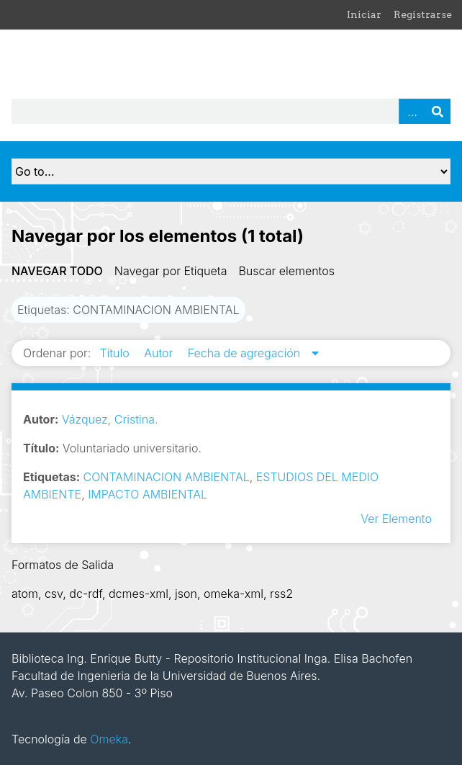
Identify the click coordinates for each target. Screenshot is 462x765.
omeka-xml (233, 593)
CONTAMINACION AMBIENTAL (166, 477)
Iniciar (364, 14)
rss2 (281, 593)
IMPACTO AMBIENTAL (147, 494)
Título (115, 353)
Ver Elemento (396, 518)
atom (25, 593)
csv (54, 593)
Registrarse (423, 14)
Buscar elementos (286, 271)
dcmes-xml (138, 593)
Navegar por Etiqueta (170, 271)
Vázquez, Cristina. (110, 419)
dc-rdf (85, 593)
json (186, 593)
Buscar (437, 111)
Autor (160, 353)
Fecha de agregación (246, 353)
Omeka (109, 739)
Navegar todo (57, 271)
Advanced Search (412, 111)
